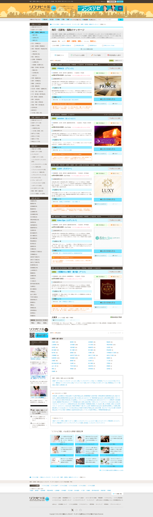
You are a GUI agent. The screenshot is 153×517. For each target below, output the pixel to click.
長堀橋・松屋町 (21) (37, 64)
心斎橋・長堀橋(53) (36, 59)
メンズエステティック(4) (87, 381)
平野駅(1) (32, 291)
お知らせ (54, 504)
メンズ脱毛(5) (98, 381)
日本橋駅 (72, 344)
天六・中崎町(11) (36, 43)
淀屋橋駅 (90, 342)
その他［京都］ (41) (37, 131)
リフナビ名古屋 (73, 485)
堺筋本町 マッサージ (62, 423)
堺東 (62, 19)
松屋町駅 (54, 358)
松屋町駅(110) (34, 265)
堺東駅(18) (33, 307)
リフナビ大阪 (45, 485)
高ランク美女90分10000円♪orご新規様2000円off (70, 253)
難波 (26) (34, 70)
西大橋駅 (90, 350)
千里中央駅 (73, 366)
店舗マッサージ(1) (57, 381)
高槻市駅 (90, 366)
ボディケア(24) (91, 383)
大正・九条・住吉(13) (37, 91)
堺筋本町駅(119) (34, 219)
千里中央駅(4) (34, 297)
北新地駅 (72, 347)
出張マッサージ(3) (36, 123)
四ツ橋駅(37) (33, 235)
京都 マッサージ (69, 421)
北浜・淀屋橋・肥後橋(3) (38, 46)
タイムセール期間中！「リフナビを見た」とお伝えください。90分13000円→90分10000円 (72, 261)
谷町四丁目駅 (73, 355)
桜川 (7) (34, 75)
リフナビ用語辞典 (118, 497)
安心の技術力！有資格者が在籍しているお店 (90, 404)
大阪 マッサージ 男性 (58, 421)
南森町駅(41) (33, 227)
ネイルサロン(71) (36, 177)
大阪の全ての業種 (36, 149)
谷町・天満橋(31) (36, 80)
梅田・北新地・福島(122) (37, 32)
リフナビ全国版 (34, 485)
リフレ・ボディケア (36, 180)
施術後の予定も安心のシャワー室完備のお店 (69, 402)
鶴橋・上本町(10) (36, 83)
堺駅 (53, 368)
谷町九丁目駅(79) (34, 262)
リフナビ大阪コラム (75, 19)
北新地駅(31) (33, 225)
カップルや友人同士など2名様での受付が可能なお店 (80, 408)
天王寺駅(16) (33, 217)
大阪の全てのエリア (36, 27)
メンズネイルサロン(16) (67, 383)
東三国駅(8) (33, 289)
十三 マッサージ (100, 423)
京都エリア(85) (34, 125)
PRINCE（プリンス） (63, 68)
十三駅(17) (33, 281)
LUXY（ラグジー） (62, 169)
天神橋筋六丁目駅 (111, 352)
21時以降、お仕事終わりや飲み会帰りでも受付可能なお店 (67, 396)
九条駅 (72, 363)
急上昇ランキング (67, 500)
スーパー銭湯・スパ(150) (38, 193)
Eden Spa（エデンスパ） (65, 220)
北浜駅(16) (33, 230)
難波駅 (108, 342)
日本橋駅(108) (34, 214)
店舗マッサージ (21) (37, 157)
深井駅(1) (32, 313)
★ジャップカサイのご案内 (65, 150)
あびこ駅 (54, 366)
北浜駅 (108, 347)
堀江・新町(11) (35, 56)
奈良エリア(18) (35, 136)
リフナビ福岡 (91, 485)
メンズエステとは (56, 500)
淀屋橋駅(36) (33, 206)
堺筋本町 (45, 19)
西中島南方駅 (55, 363)
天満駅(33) (33, 249)
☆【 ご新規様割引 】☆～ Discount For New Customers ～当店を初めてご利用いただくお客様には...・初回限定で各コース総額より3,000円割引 (72, 209)
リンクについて (90, 500)
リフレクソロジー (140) (38, 183)
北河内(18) (34, 107)
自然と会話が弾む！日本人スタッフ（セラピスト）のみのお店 (98, 402)
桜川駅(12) (33, 243)
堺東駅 (72, 368)
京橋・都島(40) (35, 86)
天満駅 (90, 352)
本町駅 (53, 347)
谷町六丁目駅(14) (34, 259)
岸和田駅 (90, 368)
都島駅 (72, 360)
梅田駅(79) (33, 203)
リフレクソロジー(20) (80, 383)
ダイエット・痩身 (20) (38, 172)
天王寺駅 (90, 344)
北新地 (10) (35, 37)
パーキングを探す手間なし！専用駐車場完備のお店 (97, 410)
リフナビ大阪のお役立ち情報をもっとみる (111, 470)
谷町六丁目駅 (91, 355)
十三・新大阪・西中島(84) (38, 94)
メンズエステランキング (79, 500)
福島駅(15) (33, 246)
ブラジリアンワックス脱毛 (76, 423)
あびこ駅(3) (33, 294)
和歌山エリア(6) (35, 141)
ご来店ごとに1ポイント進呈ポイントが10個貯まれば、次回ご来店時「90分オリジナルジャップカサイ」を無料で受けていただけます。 (72, 158)
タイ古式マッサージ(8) (37, 188)
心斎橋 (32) (35, 62)
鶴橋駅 (108, 358)
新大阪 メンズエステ (89, 423)
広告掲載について (62, 504)
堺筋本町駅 (110, 344)
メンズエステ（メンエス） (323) (39, 160)
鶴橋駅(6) (32, 273)
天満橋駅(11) (33, 254)
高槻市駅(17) (33, 299)
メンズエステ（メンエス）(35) (71, 381)
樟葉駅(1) (32, 302)
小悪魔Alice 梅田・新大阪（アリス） (69, 272)
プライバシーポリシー (115, 504)
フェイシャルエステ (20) (39, 169)
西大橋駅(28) (33, 238)
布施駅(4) (32, 315)
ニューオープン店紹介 (78, 497)
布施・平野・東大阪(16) (37, 105)
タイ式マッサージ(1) (101, 383)
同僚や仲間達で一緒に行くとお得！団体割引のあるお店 (87, 406)
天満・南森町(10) (36, 78)
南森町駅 (90, 347)
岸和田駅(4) (33, 310)
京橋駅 (53, 360)
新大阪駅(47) (33, 233)
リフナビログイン (83, 504)
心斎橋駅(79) (33, 211)
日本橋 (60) (35, 72)
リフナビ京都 (63, 485)
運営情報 (92, 504)
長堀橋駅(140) (34, 267)
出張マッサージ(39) (36, 29)
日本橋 (57, 19)
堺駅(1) (32, 305)
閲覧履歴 (85, 19)
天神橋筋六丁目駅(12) (36, 251)
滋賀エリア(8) (35, 139)
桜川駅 (53, 352)
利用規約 (106, 504)
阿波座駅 (109, 350)
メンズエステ (34, 154)
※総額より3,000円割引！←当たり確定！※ (69, 201)
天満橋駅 (54, 355)
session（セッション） (64, 118)
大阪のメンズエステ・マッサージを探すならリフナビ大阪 (77, 514)
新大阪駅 (54, 350)
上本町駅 (90, 358)
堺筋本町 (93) (36, 54)
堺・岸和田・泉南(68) (37, 97)
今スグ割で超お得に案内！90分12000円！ (69, 99)
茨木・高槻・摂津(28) (37, 102)
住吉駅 (90, 360)
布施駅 (53, 371)
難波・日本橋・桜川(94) (37, 67)
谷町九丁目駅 (110, 355)
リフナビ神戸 (54, 485)
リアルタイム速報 (56, 497)
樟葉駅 (108, 366)
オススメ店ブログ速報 (91, 497)
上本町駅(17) (33, 270)
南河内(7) (33, 110)
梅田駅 (72, 342)
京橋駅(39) (33, 275)
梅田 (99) (34, 35)
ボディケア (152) (37, 185)
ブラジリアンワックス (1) (39, 175)
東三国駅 (90, 363)
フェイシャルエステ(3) (109, 381)
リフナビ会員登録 (73, 504)
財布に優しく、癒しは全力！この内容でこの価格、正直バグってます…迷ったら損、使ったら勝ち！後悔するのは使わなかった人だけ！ (71, 309)
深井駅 (108, 368)
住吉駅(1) (32, 278)
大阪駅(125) (33, 201)
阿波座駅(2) (33, 241)
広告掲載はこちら (108, 500)
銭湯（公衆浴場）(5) (61, 385)
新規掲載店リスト (67, 497)
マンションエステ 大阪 (91, 421)
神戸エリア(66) (35, 133)
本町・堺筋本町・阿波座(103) (38, 48)
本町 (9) (34, 51)
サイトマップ (99, 504)
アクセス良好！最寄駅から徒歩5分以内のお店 (70, 410)
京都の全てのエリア (36, 120)
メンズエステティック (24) (39, 164)
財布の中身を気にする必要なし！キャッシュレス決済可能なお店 (79, 400)
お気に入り (92, 19)
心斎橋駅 (54, 344)
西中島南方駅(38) (34, 283)
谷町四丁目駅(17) (34, 257)
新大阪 (51, 19)
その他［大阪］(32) (36, 112)
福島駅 (72, 352)
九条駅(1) (32, 286)
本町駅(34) (33, 222)
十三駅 (108, 360)
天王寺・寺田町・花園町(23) (39, 88)
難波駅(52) (33, 209)
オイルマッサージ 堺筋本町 (106, 421)
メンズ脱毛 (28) (36, 167)
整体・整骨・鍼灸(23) (37, 191)
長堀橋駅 (72, 358)
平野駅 (108, 363)
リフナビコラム (108, 497)
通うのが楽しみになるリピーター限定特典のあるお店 (89, 398)
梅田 (67, 19)
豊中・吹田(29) (35, 99)
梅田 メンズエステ (79, 421)
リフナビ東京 (82, 485)
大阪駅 (53, 342)
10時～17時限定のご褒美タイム (66, 301)
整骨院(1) (110, 383)
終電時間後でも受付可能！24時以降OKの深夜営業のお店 (99, 396)
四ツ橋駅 (72, 350)
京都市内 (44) (36, 128)
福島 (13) (34, 40)
